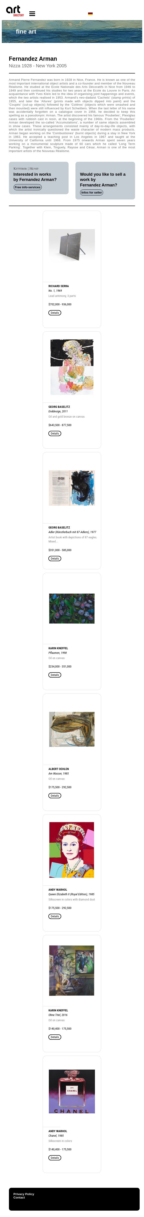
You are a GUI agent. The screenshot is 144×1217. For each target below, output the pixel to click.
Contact (19, 1197)
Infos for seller (91, 192)
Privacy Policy (24, 1194)
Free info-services (27, 187)
